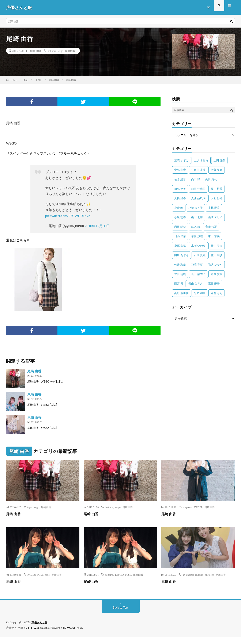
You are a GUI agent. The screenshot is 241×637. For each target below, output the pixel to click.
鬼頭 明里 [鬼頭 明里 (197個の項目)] (200, 293)
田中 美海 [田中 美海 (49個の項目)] (216, 245)
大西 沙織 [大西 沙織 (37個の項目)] (216, 198)
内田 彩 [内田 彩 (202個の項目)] (195, 179)
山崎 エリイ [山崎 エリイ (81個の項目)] (215, 217)
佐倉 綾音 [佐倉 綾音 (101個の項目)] (180, 179)
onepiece (187, 507)
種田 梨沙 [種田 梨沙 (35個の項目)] (216, 255)
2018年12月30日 (97, 226)
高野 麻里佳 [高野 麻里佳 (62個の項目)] (181, 293)
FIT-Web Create (39, 627)
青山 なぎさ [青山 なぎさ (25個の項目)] (195, 283)
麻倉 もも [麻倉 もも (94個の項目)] (216, 293)
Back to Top (120, 607)
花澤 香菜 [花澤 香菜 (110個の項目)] (197, 264)
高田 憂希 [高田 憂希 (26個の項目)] (214, 283)
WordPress (77, 627)
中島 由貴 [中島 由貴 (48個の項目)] (180, 169)
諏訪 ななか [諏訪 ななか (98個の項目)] (215, 264)
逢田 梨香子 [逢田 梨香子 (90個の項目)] (198, 274)
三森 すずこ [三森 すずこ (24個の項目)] (181, 160)
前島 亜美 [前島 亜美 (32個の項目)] (180, 188)
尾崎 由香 (35, 51)
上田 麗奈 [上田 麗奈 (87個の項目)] (219, 160)
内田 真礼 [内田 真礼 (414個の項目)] (211, 179)
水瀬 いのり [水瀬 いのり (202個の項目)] (198, 245)
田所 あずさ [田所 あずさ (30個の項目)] (181, 255)
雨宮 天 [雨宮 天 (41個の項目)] (178, 283)
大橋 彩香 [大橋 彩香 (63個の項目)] (180, 198)
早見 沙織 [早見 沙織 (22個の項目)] (197, 236)
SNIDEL (198, 507)
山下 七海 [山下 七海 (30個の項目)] (197, 217)
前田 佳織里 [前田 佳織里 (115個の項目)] (198, 188)
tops (29, 507)
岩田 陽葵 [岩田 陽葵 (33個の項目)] (180, 226)
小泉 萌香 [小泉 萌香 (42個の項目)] (180, 217)
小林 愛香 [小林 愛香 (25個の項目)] (214, 207)
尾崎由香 (70, 51)
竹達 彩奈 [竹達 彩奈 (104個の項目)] (180, 264)
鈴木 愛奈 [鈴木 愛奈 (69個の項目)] (216, 274)
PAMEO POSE (35, 574)
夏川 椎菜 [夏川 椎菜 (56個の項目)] (216, 188)
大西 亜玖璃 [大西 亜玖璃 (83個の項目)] (198, 198)
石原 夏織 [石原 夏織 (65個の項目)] (200, 255)
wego (60, 51)
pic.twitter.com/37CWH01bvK (68, 216)
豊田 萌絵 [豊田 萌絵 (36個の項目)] (180, 274)
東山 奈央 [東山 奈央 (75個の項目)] (214, 236)
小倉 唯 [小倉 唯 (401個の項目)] (178, 207)
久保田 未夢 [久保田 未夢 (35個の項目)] (198, 169)
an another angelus (193, 574)
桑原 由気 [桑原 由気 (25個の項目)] (180, 245)
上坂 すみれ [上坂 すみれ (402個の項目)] (201, 160)
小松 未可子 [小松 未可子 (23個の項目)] (195, 207)
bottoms (52, 51)
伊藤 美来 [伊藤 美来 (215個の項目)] (216, 169)
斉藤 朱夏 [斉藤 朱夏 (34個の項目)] (211, 226)
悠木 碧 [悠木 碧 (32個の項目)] (195, 226)
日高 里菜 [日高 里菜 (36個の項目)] (180, 236)
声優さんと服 (40, 622)
